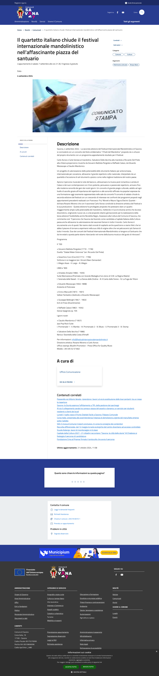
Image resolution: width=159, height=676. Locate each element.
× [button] (156, 651)
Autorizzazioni (85, 614)
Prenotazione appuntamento (58, 632)
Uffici (16, 602)
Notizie (115, 594)
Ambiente (83, 606)
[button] (79, 672)
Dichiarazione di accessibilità (90, 648)
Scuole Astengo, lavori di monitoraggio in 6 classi (77, 430)
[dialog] (79, 662)
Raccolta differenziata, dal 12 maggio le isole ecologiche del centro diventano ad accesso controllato (98, 426)
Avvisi (115, 602)
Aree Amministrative (22, 598)
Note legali (84, 644)
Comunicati (37, 30)
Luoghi (115, 613)
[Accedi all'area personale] (133, 3)
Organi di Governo (21, 594)
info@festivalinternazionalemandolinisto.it (90, 339)
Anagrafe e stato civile (55, 594)
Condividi (117, 40)
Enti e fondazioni (21, 606)
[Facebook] (116, 12)
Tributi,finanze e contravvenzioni (92, 602)
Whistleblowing (86, 636)
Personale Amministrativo (24, 614)
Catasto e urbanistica (55, 613)
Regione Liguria (20, 3)
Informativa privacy (87, 640)
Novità (27, 30)
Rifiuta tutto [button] (88, 667)
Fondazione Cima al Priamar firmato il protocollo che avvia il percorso (86, 439)
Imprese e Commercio (55, 605)
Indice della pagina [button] (26, 140)
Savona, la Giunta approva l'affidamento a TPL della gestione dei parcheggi (88, 405)
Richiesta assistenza (54, 644)
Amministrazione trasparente (91, 632)
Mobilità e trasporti (54, 620)
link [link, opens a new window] (101, 662)
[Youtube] (122, 12)
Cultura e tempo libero (55, 598)
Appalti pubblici (53, 609)
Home (19, 30)
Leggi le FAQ (52, 640)
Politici (17, 610)
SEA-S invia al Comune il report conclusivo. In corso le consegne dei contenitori (90, 423)
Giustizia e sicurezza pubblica (91, 598)
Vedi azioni (118, 45)
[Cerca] (141, 12)
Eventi (115, 617)
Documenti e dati (21, 618)
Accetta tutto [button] (71, 667)
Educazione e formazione (89, 594)
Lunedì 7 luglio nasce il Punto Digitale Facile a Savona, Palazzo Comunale (87, 414)
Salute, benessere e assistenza (91, 610)
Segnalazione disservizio (56, 636)
